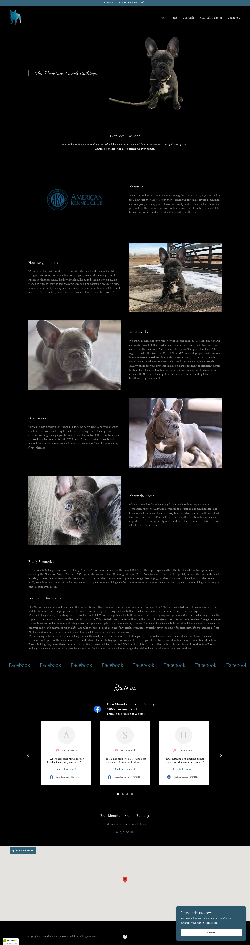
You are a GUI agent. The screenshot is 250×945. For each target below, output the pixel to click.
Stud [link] (174, 17)
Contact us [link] (235, 17)
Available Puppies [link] (211, 17)
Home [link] (162, 17)
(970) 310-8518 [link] (125, 832)
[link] (16, 17)
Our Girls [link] (188, 17)
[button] (11, 941)
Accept (211, 932)
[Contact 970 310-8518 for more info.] (125, 3)
